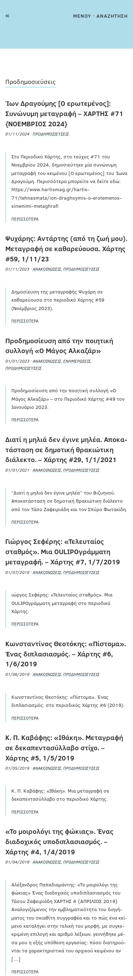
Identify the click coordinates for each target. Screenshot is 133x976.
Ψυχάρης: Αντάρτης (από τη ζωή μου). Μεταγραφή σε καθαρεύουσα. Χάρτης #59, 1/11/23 (66, 248)
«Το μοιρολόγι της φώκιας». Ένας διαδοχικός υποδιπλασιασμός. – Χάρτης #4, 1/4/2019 (59, 841)
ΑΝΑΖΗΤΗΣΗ (112, 15)
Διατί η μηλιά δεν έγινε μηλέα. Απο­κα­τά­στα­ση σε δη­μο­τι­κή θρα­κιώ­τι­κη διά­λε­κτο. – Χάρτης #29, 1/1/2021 (66, 449)
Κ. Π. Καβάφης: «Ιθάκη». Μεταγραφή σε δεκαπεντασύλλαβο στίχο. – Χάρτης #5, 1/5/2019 (64, 747)
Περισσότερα (25, 219)
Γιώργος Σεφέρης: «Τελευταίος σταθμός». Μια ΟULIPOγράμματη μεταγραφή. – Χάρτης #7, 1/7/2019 (62, 551)
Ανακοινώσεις (47, 269)
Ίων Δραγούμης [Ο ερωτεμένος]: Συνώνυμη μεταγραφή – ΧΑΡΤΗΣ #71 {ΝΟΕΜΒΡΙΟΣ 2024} (64, 113)
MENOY (82, 15)
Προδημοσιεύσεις (51, 134)
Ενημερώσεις (76, 361)
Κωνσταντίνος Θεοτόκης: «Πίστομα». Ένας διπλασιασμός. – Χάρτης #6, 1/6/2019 (65, 653)
